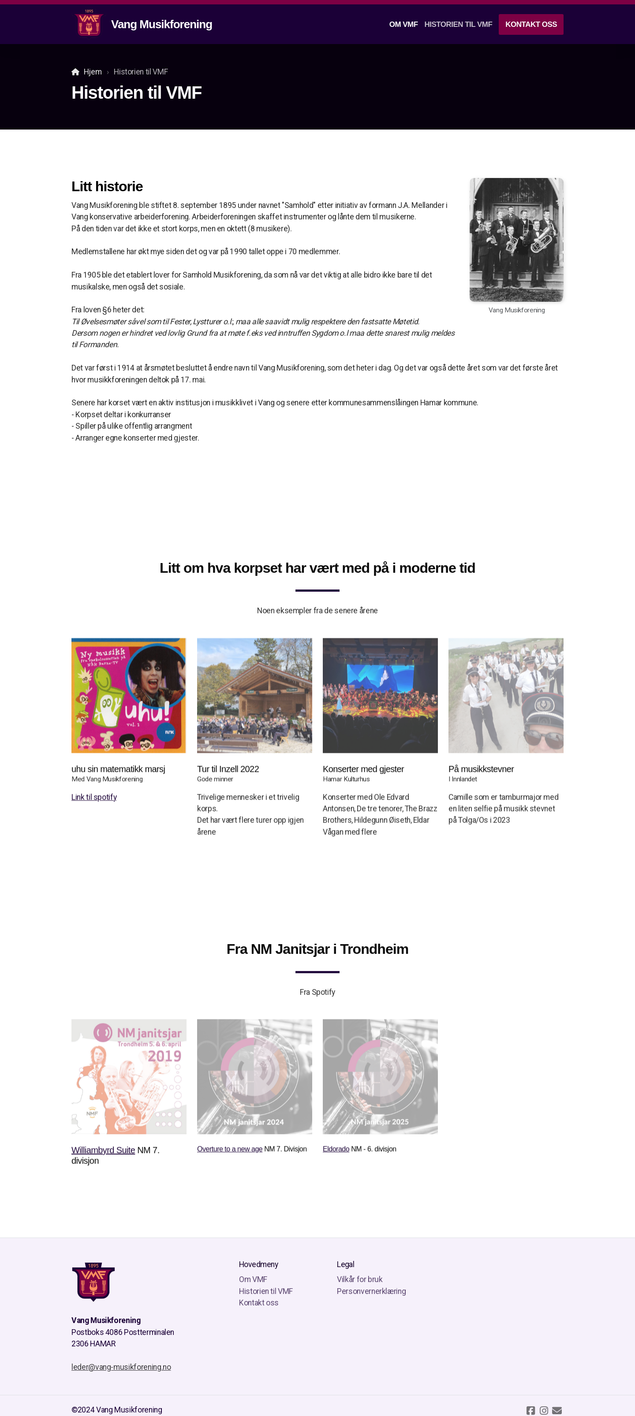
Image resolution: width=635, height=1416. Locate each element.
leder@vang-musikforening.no (121, 1367)
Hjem (93, 71)
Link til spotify (93, 799)
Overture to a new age (229, 1151)
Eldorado (336, 1151)
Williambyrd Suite (103, 1152)
